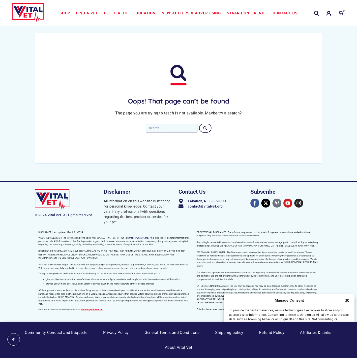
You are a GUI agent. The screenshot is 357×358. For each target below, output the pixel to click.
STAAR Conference (247, 13)
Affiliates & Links (315, 332)
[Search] (316, 13)
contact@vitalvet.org (92, 309)
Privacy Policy (116, 332)
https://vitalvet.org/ (139, 238)
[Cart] (341, 14)
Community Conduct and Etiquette (56, 332)
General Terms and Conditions (172, 332)
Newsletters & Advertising (191, 13)
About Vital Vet (178, 347)
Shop (65, 13)
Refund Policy (271, 332)
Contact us (285, 13)
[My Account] (329, 13)
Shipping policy (229, 332)
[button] (347, 300)
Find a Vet (87, 13)
